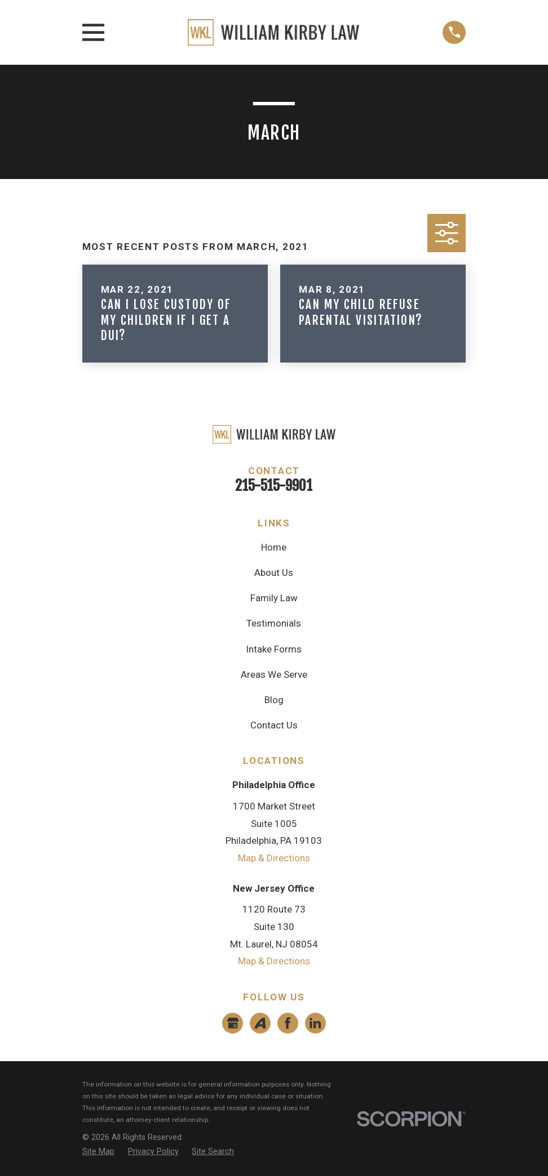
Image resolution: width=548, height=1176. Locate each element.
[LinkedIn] (315, 1023)
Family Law (274, 597)
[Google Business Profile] (232, 1023)
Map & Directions (274, 858)
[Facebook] (287, 1023)
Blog (274, 699)
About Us (273, 572)
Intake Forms (274, 649)
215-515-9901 (273, 485)
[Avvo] (260, 1023)
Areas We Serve (274, 674)
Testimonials (273, 623)
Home (273, 547)
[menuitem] (98, 1151)
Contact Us (274, 725)
